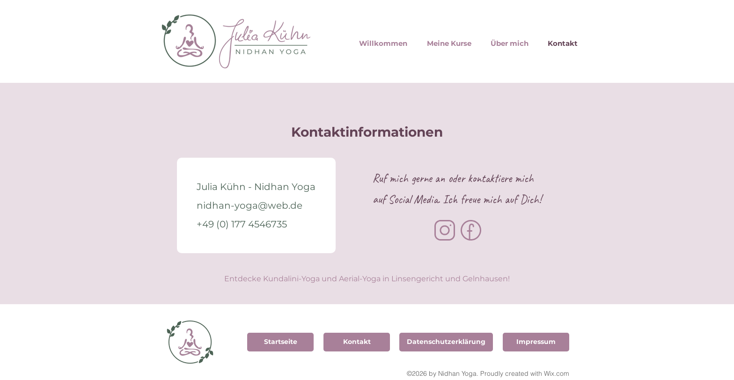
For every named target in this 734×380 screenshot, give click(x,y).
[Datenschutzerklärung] (446, 342)
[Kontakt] (356, 342)
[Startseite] (280, 342)
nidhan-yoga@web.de (249, 205)
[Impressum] (536, 342)
